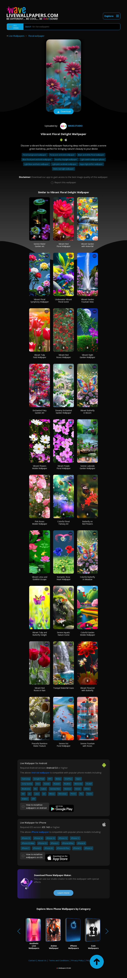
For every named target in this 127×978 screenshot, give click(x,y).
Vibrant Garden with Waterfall (87, 245)
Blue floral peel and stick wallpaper (37, 159)
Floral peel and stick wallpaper (62, 155)
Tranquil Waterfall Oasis (63, 688)
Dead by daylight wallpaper (66, 159)
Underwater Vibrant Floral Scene (63, 300)
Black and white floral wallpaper (91, 155)
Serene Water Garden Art (40, 245)
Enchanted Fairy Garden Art (39, 411)
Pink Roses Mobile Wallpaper (39, 522)
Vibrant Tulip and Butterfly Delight (39, 633)
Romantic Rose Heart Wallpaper (64, 578)
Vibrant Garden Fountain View (87, 300)
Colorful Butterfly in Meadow (87, 578)
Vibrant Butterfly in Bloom (87, 411)
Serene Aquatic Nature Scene (63, 633)
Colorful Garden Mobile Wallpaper (87, 633)
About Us (42, 960)
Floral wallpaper (36, 35)
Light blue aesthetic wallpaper (36, 164)
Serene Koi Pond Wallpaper (63, 744)
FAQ (88, 960)
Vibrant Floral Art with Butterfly (87, 689)
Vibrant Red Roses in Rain (39, 689)
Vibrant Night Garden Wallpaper (87, 356)
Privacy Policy (77, 960)
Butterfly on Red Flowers (87, 522)
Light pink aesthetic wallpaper (64, 164)
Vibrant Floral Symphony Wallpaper (40, 300)
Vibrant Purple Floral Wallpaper (64, 467)
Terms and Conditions (59, 960)
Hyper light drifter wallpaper (91, 164)
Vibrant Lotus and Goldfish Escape (39, 578)
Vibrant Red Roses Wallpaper (63, 356)
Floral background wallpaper (35, 155)
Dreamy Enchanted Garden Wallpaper (63, 411)
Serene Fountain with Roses (87, 744)
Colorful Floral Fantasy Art (63, 522)
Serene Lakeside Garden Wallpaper (87, 467)
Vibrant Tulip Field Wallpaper (39, 356)
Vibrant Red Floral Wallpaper (64, 245)
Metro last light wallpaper (63, 169)
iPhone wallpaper (40, 832)
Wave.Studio (71, 125)
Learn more (63, 892)
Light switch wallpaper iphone (93, 159)
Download (63, 111)
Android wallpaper (40, 772)
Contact (32, 960)
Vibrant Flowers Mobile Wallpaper (39, 467)
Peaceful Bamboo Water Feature (39, 744)
